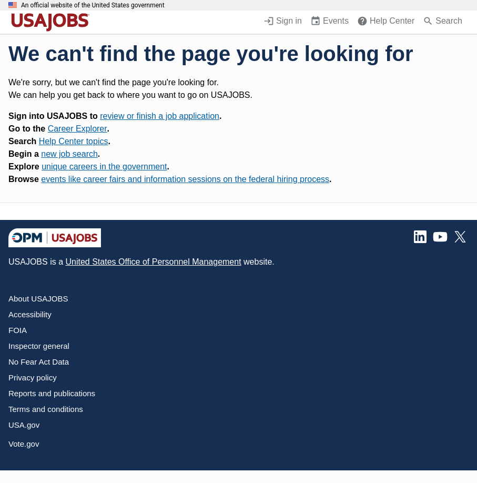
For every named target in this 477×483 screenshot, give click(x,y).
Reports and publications (51, 393)
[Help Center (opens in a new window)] (385, 22)
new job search (69, 153)
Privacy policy (32, 377)
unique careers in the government (104, 166)
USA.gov (23, 424)
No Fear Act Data (38, 361)
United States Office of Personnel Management (153, 261)
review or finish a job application (159, 116)
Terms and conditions (45, 409)
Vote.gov (23, 443)
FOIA (17, 330)
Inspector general (38, 345)
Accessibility (30, 314)
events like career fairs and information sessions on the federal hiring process (185, 179)
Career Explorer (77, 128)
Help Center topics (73, 141)
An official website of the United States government (93, 5)
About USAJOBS (38, 298)
